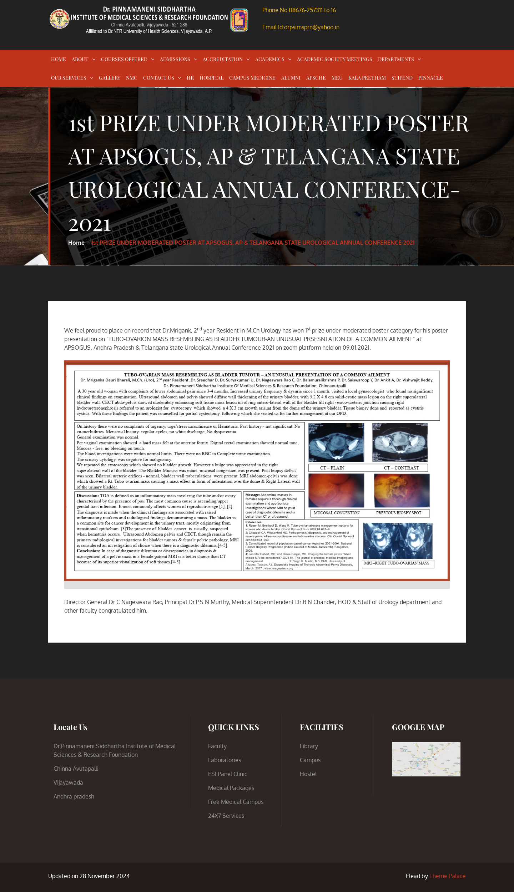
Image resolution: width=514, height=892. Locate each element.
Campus (310, 760)
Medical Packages (231, 787)
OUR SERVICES (68, 77)
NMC (131, 77)
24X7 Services (226, 815)
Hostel (308, 773)
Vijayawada (68, 782)
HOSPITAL (211, 77)
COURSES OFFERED (124, 59)
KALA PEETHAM (367, 77)
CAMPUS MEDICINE (252, 77)
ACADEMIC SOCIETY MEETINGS (334, 59)
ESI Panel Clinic (227, 773)
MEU (337, 77)
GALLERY (109, 77)
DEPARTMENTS (396, 59)
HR (190, 77)
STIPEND (402, 77)
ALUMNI (291, 77)
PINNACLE (430, 77)
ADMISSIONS (175, 59)
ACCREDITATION (223, 59)
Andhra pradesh (74, 796)
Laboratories (224, 760)
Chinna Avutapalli (76, 768)
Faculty (217, 746)
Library (309, 746)
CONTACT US (158, 77)
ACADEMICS (269, 59)
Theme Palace (447, 876)
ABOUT (80, 59)
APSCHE (316, 77)
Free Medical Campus (235, 801)
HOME (58, 59)
